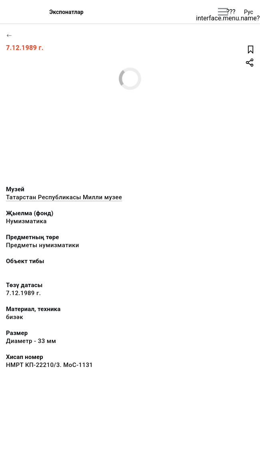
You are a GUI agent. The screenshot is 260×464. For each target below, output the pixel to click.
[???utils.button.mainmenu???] (223, 12)
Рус (248, 12)
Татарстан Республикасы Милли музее (64, 197)
